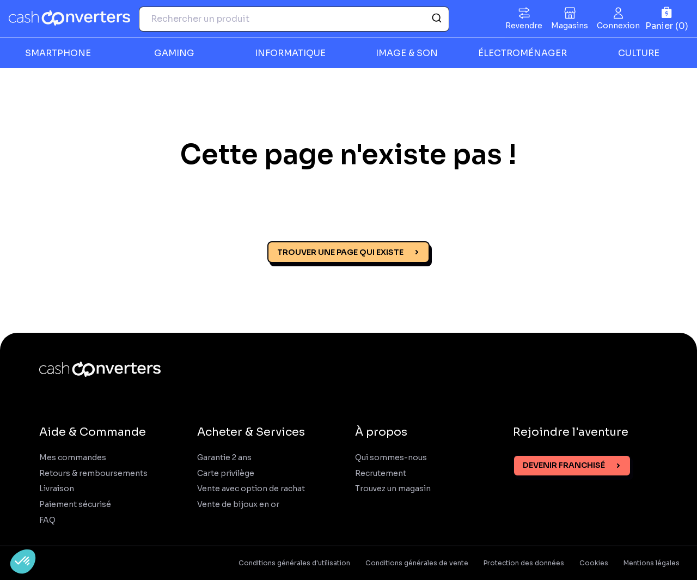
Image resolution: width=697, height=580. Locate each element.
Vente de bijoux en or (238, 504)
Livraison (56, 488)
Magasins (569, 25)
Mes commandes (72, 457)
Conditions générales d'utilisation (294, 563)
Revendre (523, 25)
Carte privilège (225, 473)
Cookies (593, 563)
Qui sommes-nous (391, 457)
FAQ (47, 520)
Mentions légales (651, 563)
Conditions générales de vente (416, 563)
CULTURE (638, 53)
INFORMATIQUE (290, 53)
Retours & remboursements (93, 473)
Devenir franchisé (564, 465)
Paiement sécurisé (75, 504)
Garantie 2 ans (224, 457)
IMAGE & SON (407, 53)
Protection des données (524, 563)
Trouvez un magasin (393, 488)
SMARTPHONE (58, 53)
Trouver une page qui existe (340, 252)
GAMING (174, 53)
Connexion (618, 25)
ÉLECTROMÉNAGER (522, 53)
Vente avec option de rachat (251, 488)
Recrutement (380, 473)
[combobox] (294, 19)
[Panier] (666, 19)
